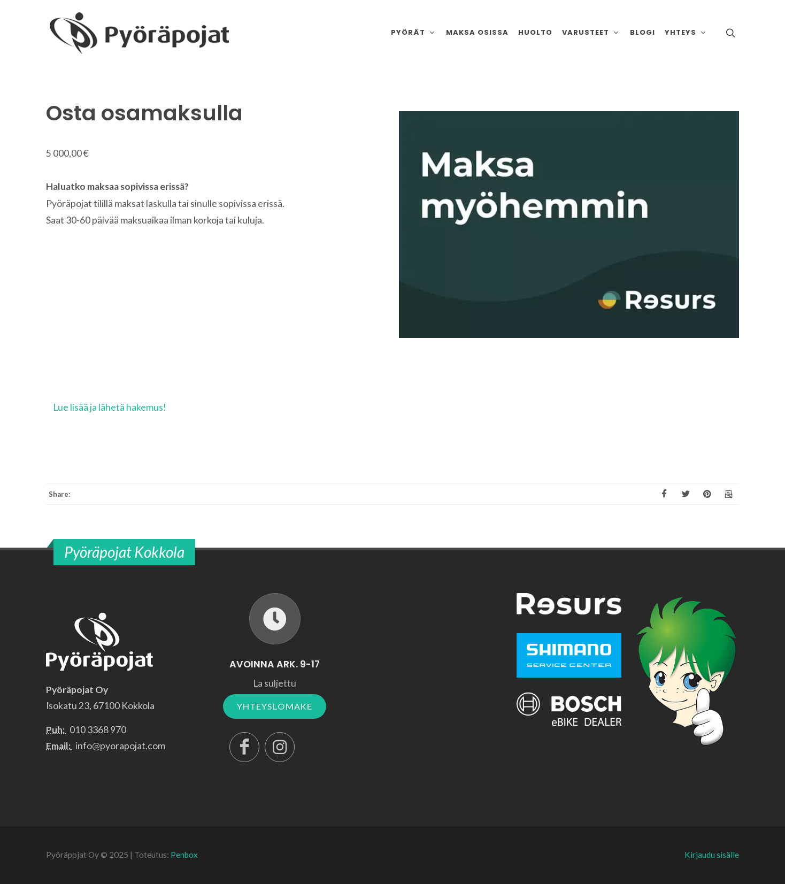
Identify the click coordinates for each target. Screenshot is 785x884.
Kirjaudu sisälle (711, 854)
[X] (685, 494)
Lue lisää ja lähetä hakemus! (109, 407)
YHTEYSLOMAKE (274, 706)
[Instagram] (280, 747)
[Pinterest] (707, 494)
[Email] (728, 494)
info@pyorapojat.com (120, 745)
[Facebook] (664, 494)
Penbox (184, 854)
